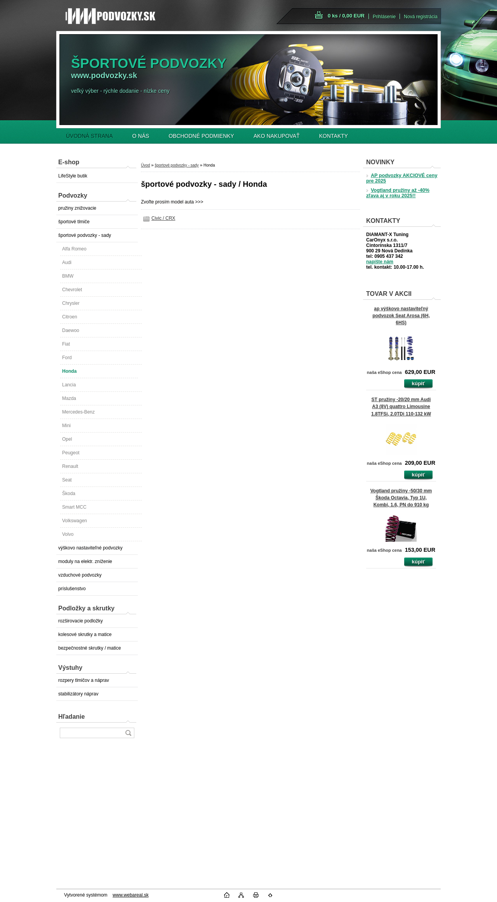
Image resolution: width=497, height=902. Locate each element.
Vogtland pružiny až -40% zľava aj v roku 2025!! (397, 193)
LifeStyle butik (72, 176)
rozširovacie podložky (80, 621)
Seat (67, 480)
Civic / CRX (163, 218)
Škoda (68, 493)
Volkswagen (74, 520)
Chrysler (71, 303)
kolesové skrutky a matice (84, 634)
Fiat (66, 344)
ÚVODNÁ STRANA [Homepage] (89, 136)
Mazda (69, 398)
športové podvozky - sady (84, 235)
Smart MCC (74, 507)
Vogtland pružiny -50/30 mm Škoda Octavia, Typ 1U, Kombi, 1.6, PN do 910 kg (401, 497)
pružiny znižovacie (77, 208)
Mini (66, 425)
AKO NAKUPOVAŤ (277, 136)
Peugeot (71, 452)
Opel (67, 439)
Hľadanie (71, 716)
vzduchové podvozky (79, 575)
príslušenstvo (72, 588)
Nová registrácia (421, 16)
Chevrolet (72, 289)
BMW (67, 276)
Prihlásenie (384, 16)
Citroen (69, 317)
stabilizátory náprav (78, 694)
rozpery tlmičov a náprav (83, 680)
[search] (128, 733)
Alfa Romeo (74, 249)
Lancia (69, 385)
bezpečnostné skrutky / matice (89, 648)
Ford (67, 357)
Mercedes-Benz (78, 412)
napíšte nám (379, 261)
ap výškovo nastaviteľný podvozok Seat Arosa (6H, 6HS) (401, 315)
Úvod (145, 165)
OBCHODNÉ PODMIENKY (201, 136)
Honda (69, 371)
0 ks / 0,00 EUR (346, 16)
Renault (70, 466)
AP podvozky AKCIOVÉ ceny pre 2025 (401, 178)
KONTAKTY (333, 136)
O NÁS (140, 136)
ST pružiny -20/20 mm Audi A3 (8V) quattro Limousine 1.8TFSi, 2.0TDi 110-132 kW (401, 406)
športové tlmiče (74, 221)
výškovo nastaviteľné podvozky (90, 548)
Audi (66, 262)
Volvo (67, 534)
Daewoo (70, 330)
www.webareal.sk (131, 895)
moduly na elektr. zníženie (85, 561)
